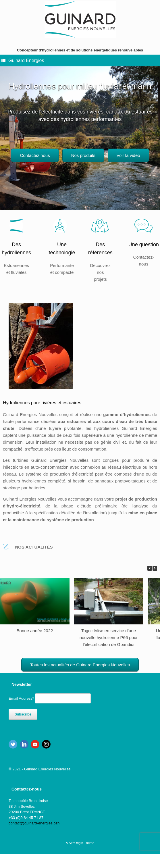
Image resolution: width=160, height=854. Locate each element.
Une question (143, 244)
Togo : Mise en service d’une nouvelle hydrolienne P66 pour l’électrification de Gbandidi (109, 637)
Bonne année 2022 (35, 630)
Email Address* (21, 698)
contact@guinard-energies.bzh (34, 823)
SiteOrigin (76, 843)
